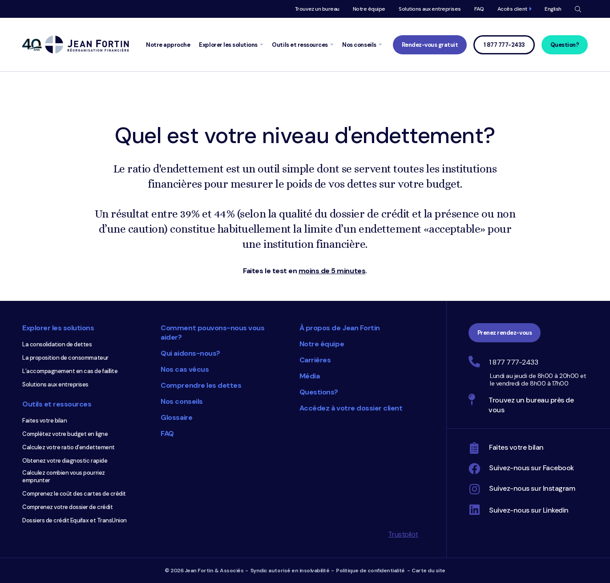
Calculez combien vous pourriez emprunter (63, 476)
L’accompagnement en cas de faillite (69, 371)
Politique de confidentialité (370, 570)
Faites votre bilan (44, 420)
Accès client (512, 8)
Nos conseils (181, 401)
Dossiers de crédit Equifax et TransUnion (74, 520)
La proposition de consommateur (65, 357)
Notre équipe (369, 8)
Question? (564, 45)
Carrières (315, 360)
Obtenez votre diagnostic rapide (64, 460)
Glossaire (176, 417)
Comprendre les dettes (201, 385)
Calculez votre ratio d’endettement (68, 447)
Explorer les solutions (58, 328)
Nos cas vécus (185, 369)
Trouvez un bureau (317, 8)
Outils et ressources (56, 404)
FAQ (479, 8)
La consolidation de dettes (57, 344)
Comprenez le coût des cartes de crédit (74, 493)
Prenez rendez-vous (504, 333)
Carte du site (428, 570)
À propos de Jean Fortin (339, 328)
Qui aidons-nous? (190, 353)
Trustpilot (403, 534)
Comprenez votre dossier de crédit (67, 507)
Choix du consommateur (248, 485)
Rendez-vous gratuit (430, 45)
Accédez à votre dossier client (351, 408)
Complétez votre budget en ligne (65, 434)
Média (309, 376)
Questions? (318, 392)
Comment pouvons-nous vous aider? (212, 332)
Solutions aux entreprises (430, 8)
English (553, 8)
